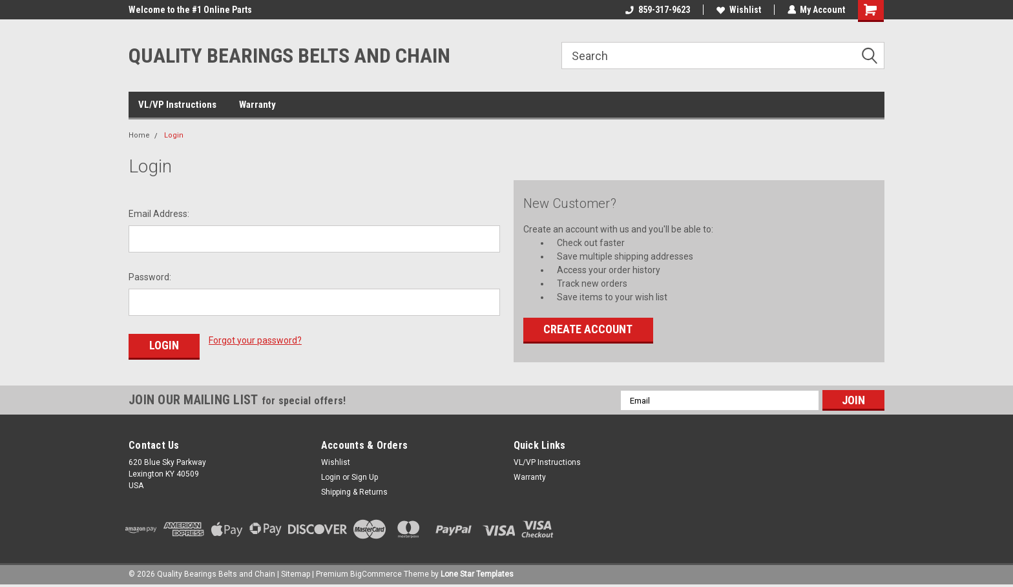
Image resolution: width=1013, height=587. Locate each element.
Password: (150, 277)
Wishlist (738, 10)
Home (139, 135)
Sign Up (364, 477)
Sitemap (295, 574)
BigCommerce (376, 574)
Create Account (587, 329)
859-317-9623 (657, 10)
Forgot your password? (255, 340)
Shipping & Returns (354, 492)
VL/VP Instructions (177, 104)
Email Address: (159, 214)
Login (173, 135)
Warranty (257, 104)
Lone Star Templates (477, 574)
